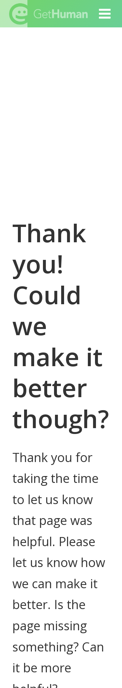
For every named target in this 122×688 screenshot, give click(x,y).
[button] (105, 13)
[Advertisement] (61, 119)
